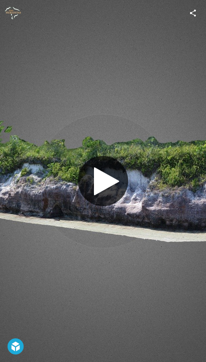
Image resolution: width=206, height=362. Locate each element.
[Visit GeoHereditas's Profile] (13, 13)
